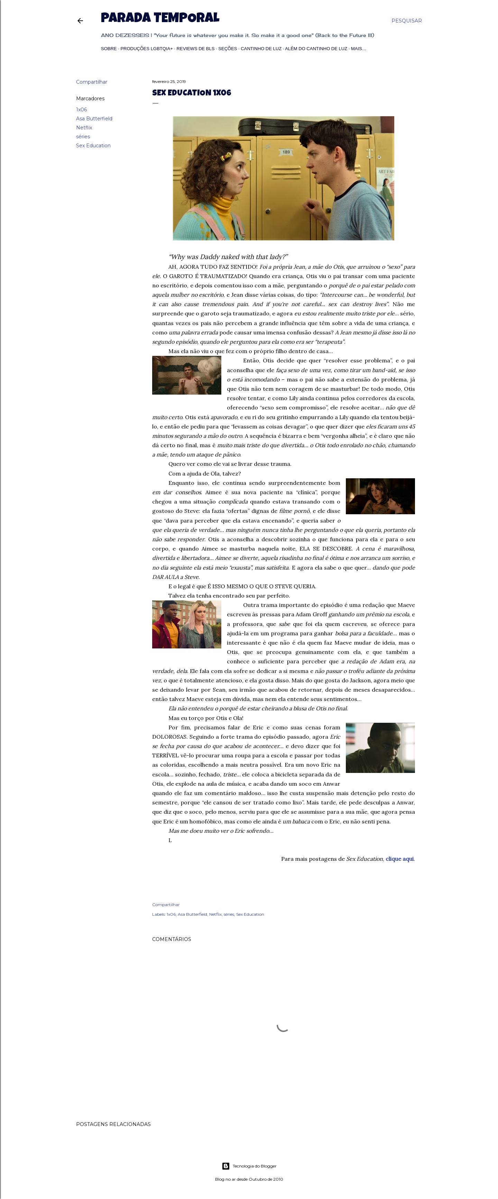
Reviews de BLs (196, 48)
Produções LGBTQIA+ (146, 48)
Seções (227, 48)
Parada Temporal (160, 19)
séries (83, 136)
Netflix (84, 127)
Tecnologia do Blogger (249, 1166)
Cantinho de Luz (261, 48)
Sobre (109, 48)
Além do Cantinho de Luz (316, 48)
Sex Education (93, 145)
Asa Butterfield (94, 119)
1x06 (81, 110)
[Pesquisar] (406, 20)
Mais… (359, 48)
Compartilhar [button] (91, 82)
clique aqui (400, 858)
